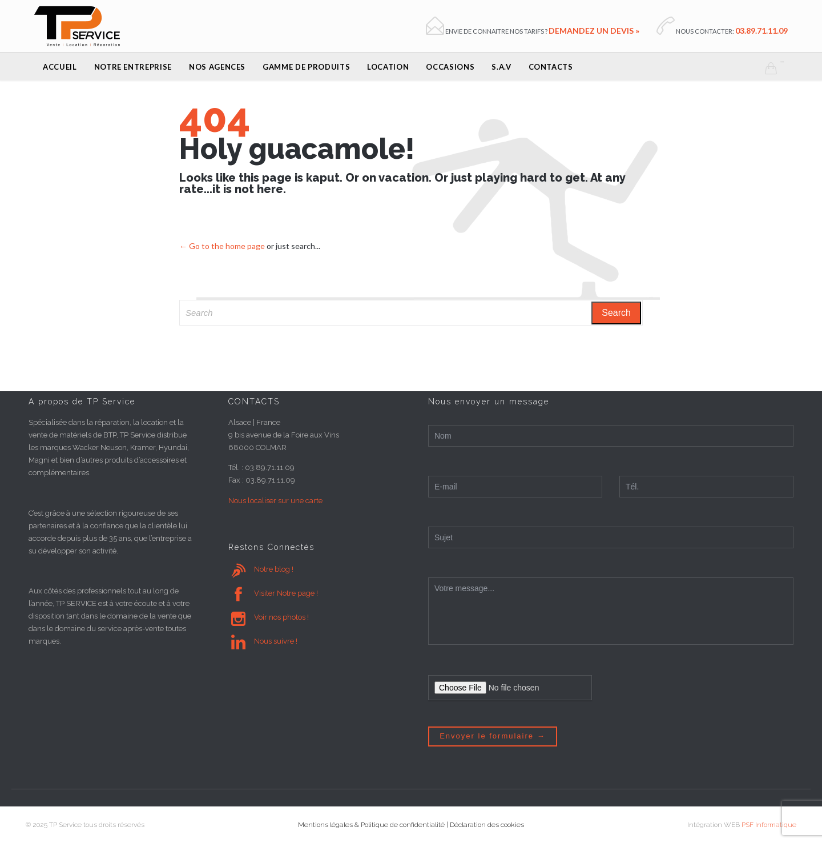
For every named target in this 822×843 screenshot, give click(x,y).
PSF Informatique (769, 825)
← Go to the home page (222, 246)
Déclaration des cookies (487, 825)
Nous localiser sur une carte (275, 500)
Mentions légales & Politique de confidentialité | (374, 825)
